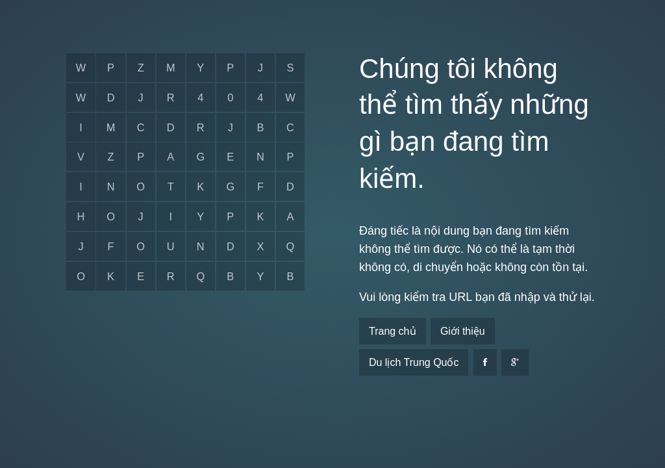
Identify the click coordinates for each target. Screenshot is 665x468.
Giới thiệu (462, 331)
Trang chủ (392, 331)
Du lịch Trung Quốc (414, 362)
